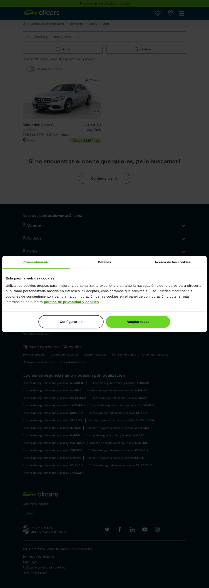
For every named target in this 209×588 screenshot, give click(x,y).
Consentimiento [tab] (36, 262)
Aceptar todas (138, 322)
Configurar (71, 322)
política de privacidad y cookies (71, 302)
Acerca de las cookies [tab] (173, 262)
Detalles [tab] (104, 262)
